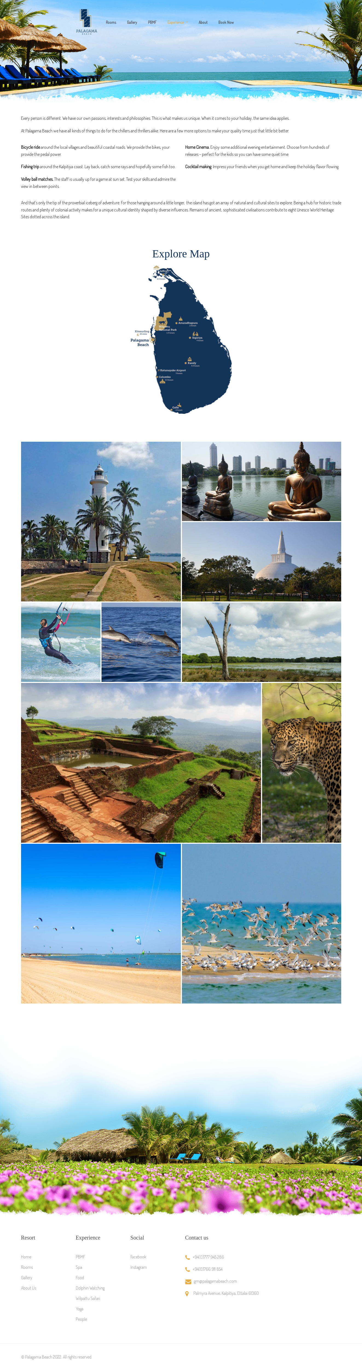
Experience (175, 22)
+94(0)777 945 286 (208, 1257)
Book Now (226, 22)
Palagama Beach (38, 1357)
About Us (28, 1288)
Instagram (139, 1267)
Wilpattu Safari (88, 1298)
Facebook (138, 1257)
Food (80, 1277)
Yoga (79, 1308)
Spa (79, 1267)
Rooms (111, 22)
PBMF (152, 22)
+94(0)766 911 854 (207, 1269)
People (81, 1319)
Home (26, 1257)
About (203, 22)
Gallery (132, 22)
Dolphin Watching (90, 1288)
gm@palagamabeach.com (215, 1281)
